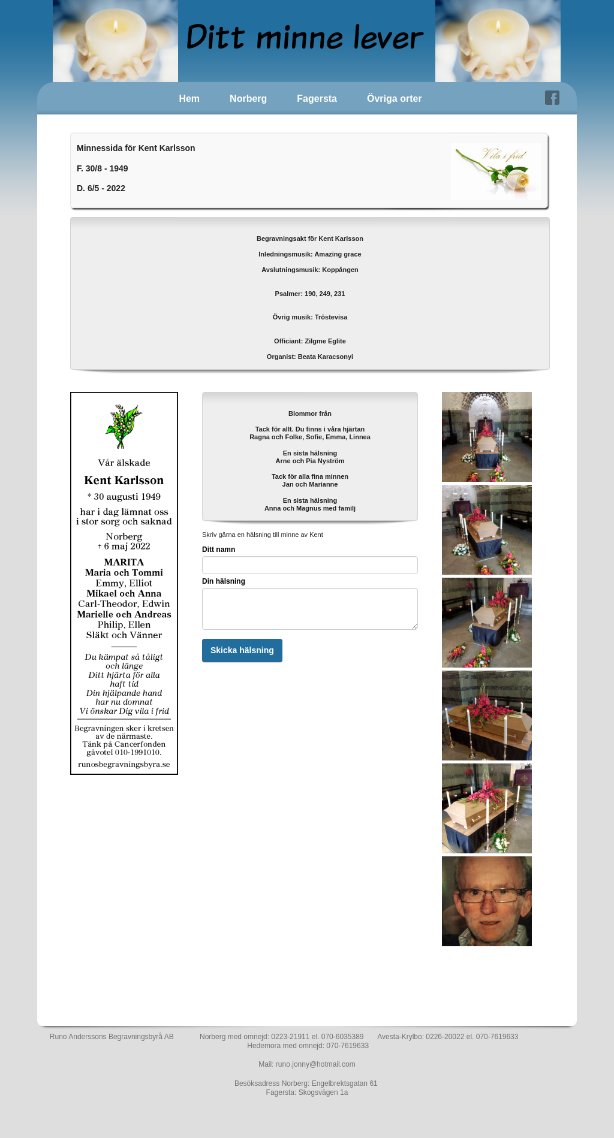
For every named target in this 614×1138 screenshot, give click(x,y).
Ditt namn (218, 549)
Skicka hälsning (242, 650)
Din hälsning (223, 581)
